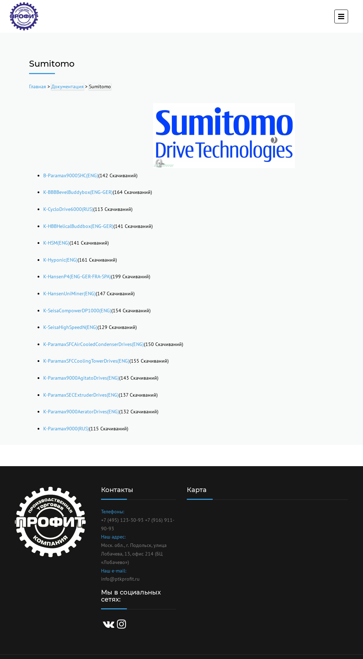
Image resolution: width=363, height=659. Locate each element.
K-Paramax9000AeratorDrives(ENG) (81, 411)
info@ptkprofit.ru (120, 579)
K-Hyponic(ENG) (60, 260)
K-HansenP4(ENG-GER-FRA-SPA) (77, 276)
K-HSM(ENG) (56, 243)
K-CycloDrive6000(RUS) (68, 209)
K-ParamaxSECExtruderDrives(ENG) (81, 395)
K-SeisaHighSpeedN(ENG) (70, 327)
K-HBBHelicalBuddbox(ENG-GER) (78, 226)
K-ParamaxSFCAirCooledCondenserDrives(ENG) (93, 344)
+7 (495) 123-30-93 (122, 520)
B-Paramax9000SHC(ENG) (70, 175)
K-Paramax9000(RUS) (66, 428)
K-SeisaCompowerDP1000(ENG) (77, 310)
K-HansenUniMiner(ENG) (69, 293)
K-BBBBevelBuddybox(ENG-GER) (78, 192)
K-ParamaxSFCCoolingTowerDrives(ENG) (86, 361)
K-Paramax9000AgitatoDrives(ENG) (81, 378)
